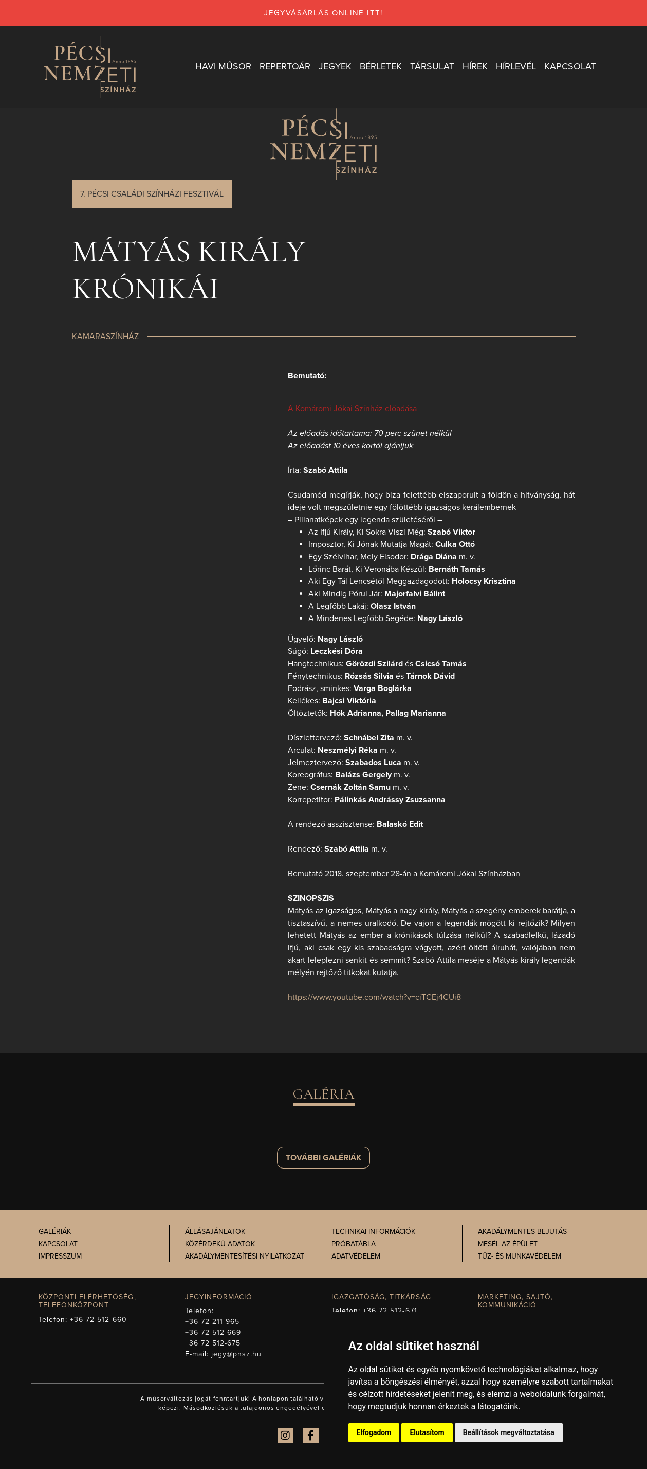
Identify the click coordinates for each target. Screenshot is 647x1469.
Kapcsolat (58, 1244)
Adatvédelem (355, 1256)
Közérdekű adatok (220, 1244)
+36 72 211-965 (212, 1321)
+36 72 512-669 (213, 1332)
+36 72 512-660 (98, 1319)
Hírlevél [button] (516, 66)
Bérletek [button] (381, 66)
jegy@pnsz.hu (236, 1354)
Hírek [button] (475, 66)
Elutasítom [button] (427, 1432)
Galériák (55, 1231)
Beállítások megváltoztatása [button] (508, 1432)
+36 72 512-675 (213, 1343)
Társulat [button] (432, 66)
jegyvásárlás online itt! (323, 12)
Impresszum (60, 1256)
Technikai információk (373, 1231)
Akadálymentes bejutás (522, 1231)
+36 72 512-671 (390, 1310)
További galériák (323, 1158)
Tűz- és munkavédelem (519, 1256)
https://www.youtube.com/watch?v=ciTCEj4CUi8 (374, 997)
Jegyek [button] (335, 66)
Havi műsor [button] (223, 66)
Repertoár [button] (285, 66)
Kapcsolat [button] (570, 66)
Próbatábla (353, 1244)
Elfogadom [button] (374, 1432)
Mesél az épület (508, 1244)
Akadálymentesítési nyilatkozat (244, 1256)
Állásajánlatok (215, 1231)
